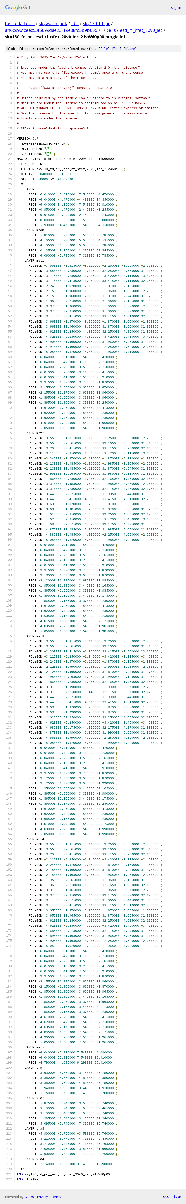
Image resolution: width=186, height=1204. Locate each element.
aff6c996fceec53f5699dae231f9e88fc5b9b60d (51, 30)
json (177, 1196)
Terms (56, 1196)
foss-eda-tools (20, 23)
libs (75, 23)
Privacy (42, 1196)
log (117, 49)
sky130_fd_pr (96, 23)
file (104, 49)
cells (111, 30)
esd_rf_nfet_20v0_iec (141, 30)
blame (130, 49)
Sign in (176, 7)
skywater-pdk (53, 23)
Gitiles (29, 1196)
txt (166, 1196)
